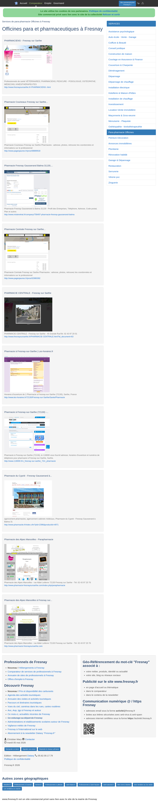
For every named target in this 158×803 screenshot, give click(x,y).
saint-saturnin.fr (108, 785)
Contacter (30, 739)
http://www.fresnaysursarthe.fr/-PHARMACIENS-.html (27, 87)
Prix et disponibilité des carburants (36, 691)
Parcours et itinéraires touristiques (25, 702)
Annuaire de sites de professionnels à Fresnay (31, 675)
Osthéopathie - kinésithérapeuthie (125, 126)
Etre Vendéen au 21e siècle (143, 785)
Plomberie (113, 149)
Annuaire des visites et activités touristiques (29, 699)
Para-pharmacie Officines (121, 132)
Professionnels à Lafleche (53, 785)
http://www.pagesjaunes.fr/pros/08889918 (22, 151)
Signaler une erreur (29, 749)
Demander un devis (12, 749)
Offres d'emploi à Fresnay (20, 679)
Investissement (115, 104)
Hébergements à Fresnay (31, 668)
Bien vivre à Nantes (123, 785)
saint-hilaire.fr (70, 785)
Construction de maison (120, 54)
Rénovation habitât (117, 154)
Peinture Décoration (118, 138)
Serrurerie (113, 171)
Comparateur (35, 3)
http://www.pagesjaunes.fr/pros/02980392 (22, 278)
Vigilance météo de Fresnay (21, 725)
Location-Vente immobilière (121, 110)
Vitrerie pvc (114, 177)
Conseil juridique (116, 48)
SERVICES (114, 23)
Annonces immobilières (120, 143)
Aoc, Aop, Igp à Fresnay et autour (24, 710)
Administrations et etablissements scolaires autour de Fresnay (38, 721)
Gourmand (58, 3)
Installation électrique (118, 87)
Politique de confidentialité (103, 11)
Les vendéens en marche (12, 789)
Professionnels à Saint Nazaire (89, 785)
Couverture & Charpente (120, 65)
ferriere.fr (38, 785)
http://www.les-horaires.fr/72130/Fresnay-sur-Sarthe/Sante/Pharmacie (34, 397)
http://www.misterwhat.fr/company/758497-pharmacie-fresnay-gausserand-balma (39, 214)
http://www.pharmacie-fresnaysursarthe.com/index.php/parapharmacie (34, 585)
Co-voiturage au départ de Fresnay (25, 718)
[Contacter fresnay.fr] (142, 3)
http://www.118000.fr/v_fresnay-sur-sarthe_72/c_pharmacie (30, 461)
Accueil (23, 3)
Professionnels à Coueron (23, 785)
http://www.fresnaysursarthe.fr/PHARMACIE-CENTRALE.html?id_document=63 (38, 336)
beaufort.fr (7, 785)
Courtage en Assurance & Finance (125, 59)
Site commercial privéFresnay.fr (127, 3)
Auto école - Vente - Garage (122, 37)
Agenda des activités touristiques (24, 695)
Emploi (47, 3)
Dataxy (30, 755)
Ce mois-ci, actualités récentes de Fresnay (29, 714)
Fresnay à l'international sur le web (25, 729)
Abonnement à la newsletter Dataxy (31, 733)
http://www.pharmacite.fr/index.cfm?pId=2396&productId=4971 (31, 525)
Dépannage (114, 76)
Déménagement (116, 70)
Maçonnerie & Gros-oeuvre (121, 115)
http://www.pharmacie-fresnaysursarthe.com (23, 646)
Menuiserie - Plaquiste (119, 121)
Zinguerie (113, 182)
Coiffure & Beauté (117, 42)
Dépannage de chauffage (121, 82)
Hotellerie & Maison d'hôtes (122, 93)
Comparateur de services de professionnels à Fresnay (34, 671)
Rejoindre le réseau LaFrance (49, 749)
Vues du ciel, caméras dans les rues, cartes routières (34, 706)
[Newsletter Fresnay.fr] (138, 3)
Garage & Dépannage (119, 160)
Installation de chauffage (120, 98)
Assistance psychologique (121, 31)
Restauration (114, 166)
